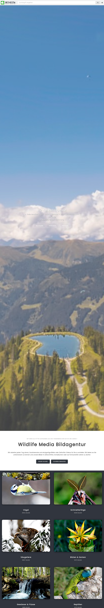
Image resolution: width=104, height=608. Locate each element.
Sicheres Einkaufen (59, 461)
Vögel (26, 510)
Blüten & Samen (78, 557)
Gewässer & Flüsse (26, 604)
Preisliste (65, 226)
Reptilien (78, 604)
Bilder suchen (43, 461)
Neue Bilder (39, 226)
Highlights (52, 226)
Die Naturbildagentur (52, 210)
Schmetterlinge (78, 510)
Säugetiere (26, 557)
